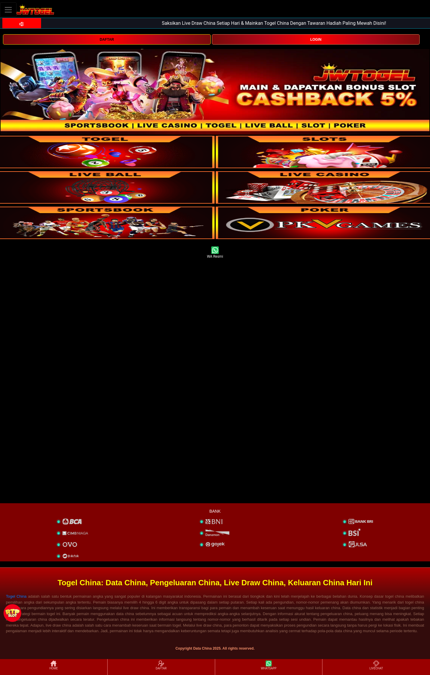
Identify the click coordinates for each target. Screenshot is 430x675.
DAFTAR (107, 39)
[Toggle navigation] (8, 9)
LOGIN (316, 39)
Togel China (16, 596)
